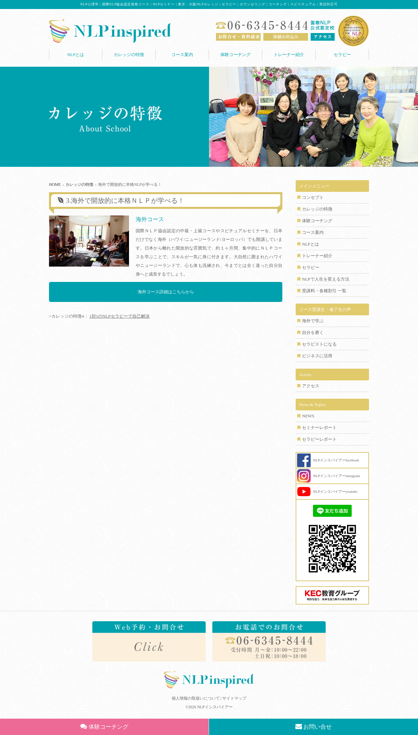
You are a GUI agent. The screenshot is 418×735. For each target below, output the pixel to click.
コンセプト (313, 197)
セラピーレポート (319, 439)
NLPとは (75, 54)
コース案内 (182, 54)
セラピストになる (319, 344)
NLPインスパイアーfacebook (336, 460)
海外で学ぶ (313, 320)
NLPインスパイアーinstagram (336, 476)
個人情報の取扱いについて (196, 698)
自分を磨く (313, 332)
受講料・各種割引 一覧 (324, 290)
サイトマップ (234, 698)
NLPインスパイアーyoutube (335, 491)
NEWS (308, 415)
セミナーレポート (319, 427)
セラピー (342, 54)
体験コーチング (235, 54)
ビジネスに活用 (317, 355)
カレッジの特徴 (129, 54)
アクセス (310, 385)
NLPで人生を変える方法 (325, 279)
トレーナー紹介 (289, 54)
